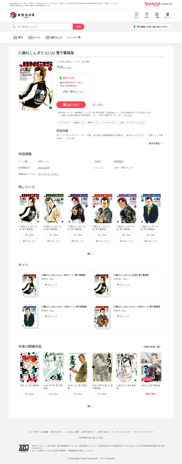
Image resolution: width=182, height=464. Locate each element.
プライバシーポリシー (144, 432)
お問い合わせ (103, 432)
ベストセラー (64, 122)
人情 (121, 122)
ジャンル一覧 (74, 37)
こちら (129, 115)
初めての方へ (57, 432)
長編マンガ (79, 122)
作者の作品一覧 (151, 346)
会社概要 (45, 432)
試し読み (98, 104)
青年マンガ (92, 122)
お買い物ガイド (88, 432)
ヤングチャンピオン (136, 122)
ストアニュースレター (121, 432)
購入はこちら (71, 104)
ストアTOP (33, 432)
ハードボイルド (108, 122)
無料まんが (53, 37)
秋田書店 (118, 161)
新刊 (17, 37)
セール (33, 37)
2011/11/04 (44, 167)
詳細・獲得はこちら (73, 91)
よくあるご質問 (72, 432)
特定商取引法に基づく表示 (91, 438)
